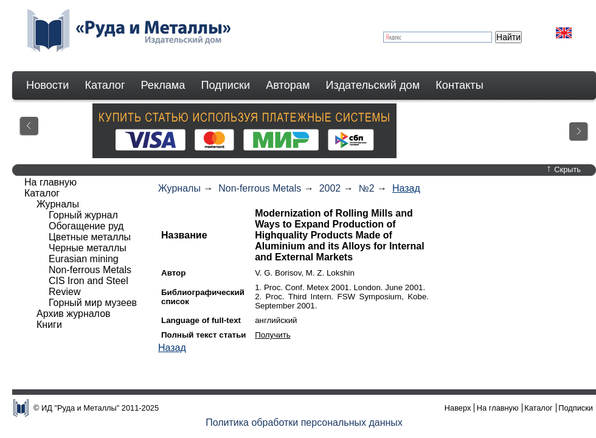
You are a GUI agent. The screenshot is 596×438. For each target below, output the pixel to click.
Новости (47, 85)
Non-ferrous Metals (259, 188)
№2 (367, 188)
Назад (406, 188)
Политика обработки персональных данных (304, 422)
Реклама (163, 85)
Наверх (458, 407)
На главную (50, 182)
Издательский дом (373, 85)
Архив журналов (73, 313)
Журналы (179, 188)
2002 (330, 188)
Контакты (459, 85)
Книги (49, 324)
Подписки (226, 85)
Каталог (105, 85)
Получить (273, 334)
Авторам (288, 85)
